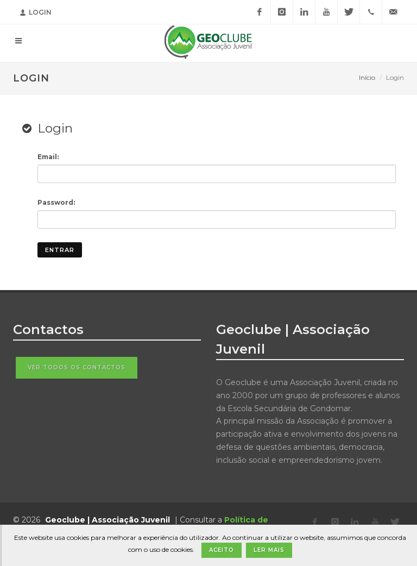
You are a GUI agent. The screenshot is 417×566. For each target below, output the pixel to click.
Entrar (59, 250)
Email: (48, 157)
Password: (56, 202)
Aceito (221, 550)
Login (36, 12)
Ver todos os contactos (76, 367)
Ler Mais (269, 550)
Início (367, 77)
